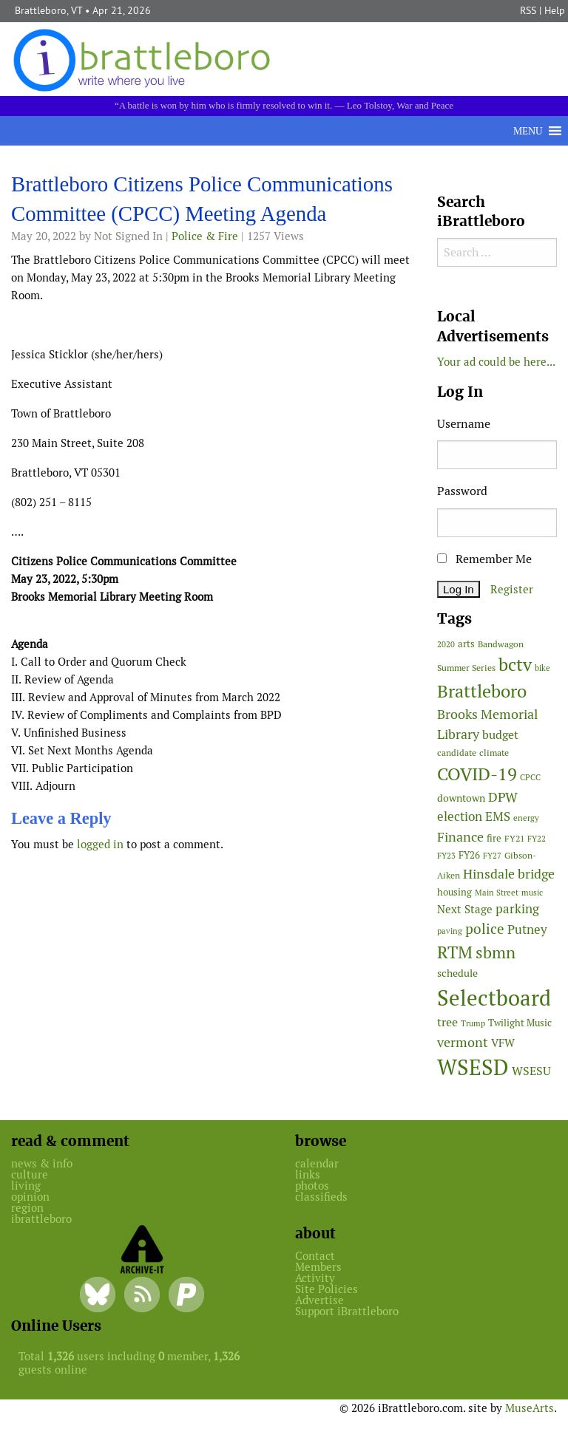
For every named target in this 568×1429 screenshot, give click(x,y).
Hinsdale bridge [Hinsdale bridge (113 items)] (509, 873)
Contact (315, 1255)
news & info (41, 1163)
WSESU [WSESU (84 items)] (531, 1071)
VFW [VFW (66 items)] (503, 1043)
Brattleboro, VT (48, 10)
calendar (317, 1163)
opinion (30, 1196)
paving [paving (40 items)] (449, 931)
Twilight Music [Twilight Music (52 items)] (520, 1023)
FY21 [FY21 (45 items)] (514, 838)
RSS (528, 10)
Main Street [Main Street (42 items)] (496, 892)
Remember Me (484, 559)
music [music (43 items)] (532, 892)
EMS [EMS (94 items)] (497, 816)
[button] (527, 131)
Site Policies (326, 1289)
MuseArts (529, 1408)
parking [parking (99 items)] (517, 909)
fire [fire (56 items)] (494, 838)
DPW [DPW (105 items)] (503, 796)
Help (554, 10)
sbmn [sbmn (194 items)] (495, 952)
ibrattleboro (41, 1218)
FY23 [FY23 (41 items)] (446, 855)
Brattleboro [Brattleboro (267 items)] (482, 691)
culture (29, 1174)
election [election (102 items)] (459, 816)
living (26, 1185)
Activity (315, 1277)
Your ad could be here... (496, 362)
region (27, 1207)
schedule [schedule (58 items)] (457, 973)
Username (463, 424)
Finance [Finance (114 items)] (460, 836)
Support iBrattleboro (347, 1311)
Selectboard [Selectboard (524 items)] (494, 998)
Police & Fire (205, 236)
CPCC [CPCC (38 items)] (530, 777)
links (307, 1174)
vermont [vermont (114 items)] (462, 1042)
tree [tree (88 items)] (447, 1022)
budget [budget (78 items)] (500, 735)
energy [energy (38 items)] (526, 818)
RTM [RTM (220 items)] (455, 952)
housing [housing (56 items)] (454, 892)
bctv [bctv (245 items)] (515, 664)
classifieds (321, 1196)
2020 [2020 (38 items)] (446, 644)
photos (312, 1185)
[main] (213, 517)
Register (511, 589)
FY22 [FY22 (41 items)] (536, 838)
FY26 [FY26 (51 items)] (469, 855)
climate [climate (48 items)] (494, 753)
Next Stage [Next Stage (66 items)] (465, 909)
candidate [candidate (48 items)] (456, 753)
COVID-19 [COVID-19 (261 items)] (477, 774)
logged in (100, 844)
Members (318, 1266)
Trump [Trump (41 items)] (473, 1023)
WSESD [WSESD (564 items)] (473, 1068)
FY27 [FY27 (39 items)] (492, 855)
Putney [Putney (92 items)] (527, 929)
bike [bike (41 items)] (542, 668)
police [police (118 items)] (484, 929)
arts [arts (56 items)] (466, 644)
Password (462, 491)
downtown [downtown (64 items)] (461, 798)
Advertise (319, 1300)
